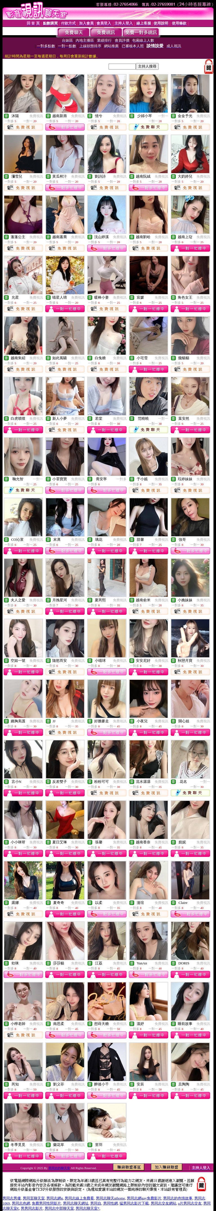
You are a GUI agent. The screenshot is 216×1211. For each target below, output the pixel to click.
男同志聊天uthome (110, 1198)
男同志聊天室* (88, 1208)
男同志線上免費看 (79, 1198)
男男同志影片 (32, 1208)
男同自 (95, 1203)
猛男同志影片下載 (134, 1203)
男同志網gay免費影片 (144, 1198)
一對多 (121, 479)
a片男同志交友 (190, 1203)
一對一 (163, 116)
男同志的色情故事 (177, 1198)
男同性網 (110, 1203)
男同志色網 (21, 1203)
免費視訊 (36, 116)
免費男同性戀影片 (46, 1203)
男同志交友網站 (163, 1203)
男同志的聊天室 (59, 1168)
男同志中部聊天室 (59, 1208)
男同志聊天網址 (76, 1203)
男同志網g (54, 1198)
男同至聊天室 (34, 1198)
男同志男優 (12, 1198)
